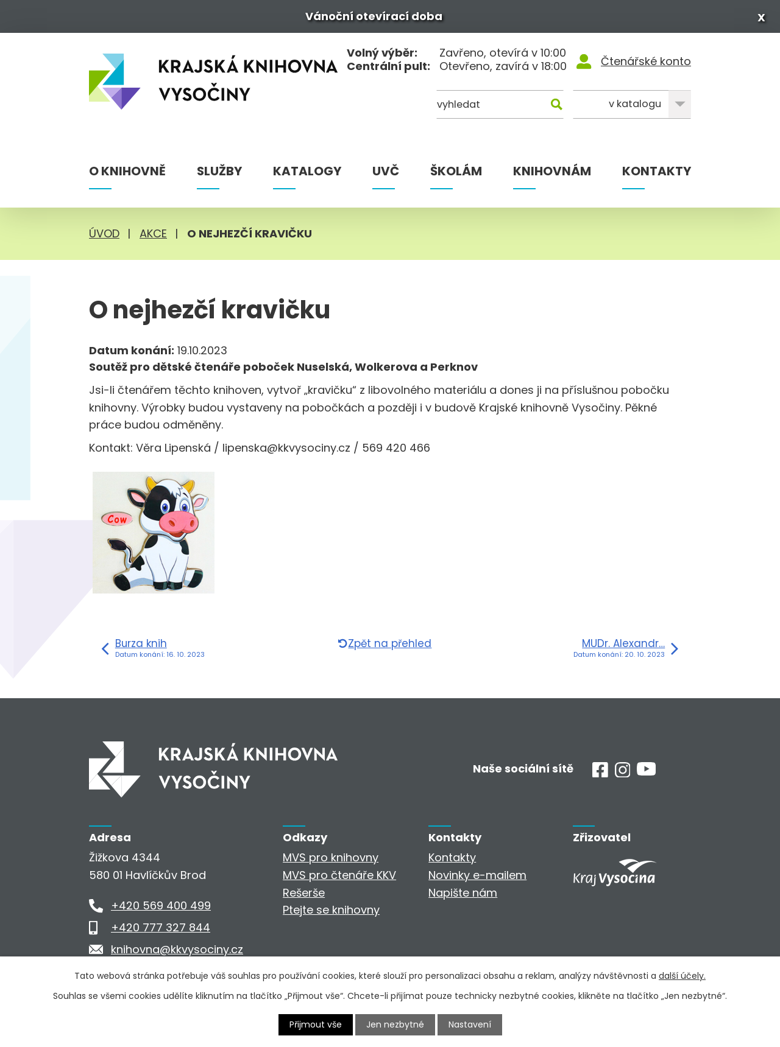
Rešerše (304, 892)
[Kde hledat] (632, 104)
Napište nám (462, 892)
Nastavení (469, 1024)
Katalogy (307, 171)
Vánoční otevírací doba (373, 16)
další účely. (682, 976)
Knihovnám (552, 171)
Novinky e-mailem (477, 875)
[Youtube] (646, 771)
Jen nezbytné (395, 1024)
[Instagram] (623, 773)
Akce (153, 233)
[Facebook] (600, 773)
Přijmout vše (315, 1024)
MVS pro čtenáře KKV (339, 875)
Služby (219, 171)
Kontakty (656, 171)
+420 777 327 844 (160, 927)
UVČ (385, 171)
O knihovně (127, 171)
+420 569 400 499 (161, 905)
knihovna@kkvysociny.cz (177, 949)
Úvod (104, 233)
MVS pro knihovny (330, 857)
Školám (456, 171)
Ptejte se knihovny (331, 909)
